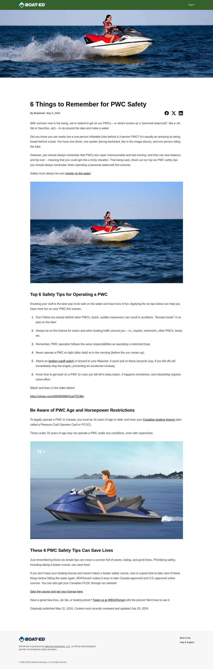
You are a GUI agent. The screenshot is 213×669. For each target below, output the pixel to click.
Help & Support (187, 642)
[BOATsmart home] (32, 5)
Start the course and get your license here (56, 591)
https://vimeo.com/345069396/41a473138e (57, 396)
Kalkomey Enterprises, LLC (57, 646)
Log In (191, 5)
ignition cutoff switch (61, 361)
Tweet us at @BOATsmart (109, 600)
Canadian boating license (159, 419)
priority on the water (78, 173)
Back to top (185, 638)
